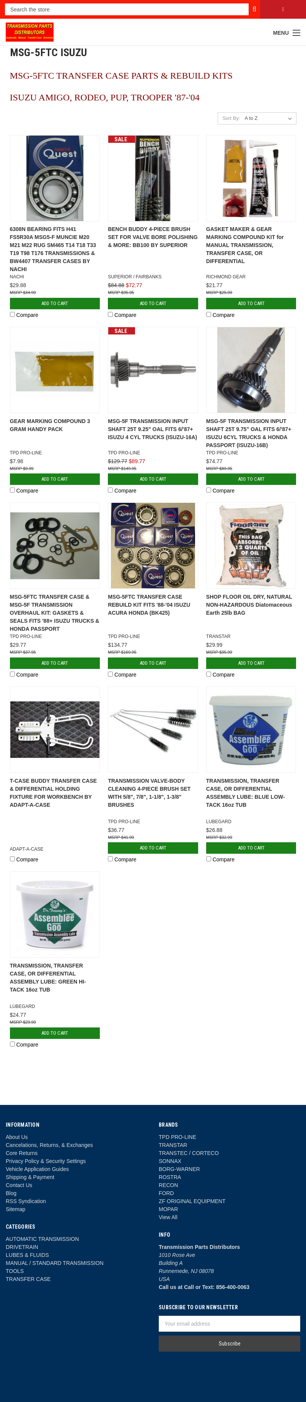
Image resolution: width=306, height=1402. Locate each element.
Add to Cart (54, 303)
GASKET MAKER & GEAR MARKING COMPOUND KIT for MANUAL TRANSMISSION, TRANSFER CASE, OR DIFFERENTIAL (245, 245)
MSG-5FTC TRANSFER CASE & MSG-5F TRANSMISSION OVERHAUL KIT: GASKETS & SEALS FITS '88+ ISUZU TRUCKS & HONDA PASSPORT (54, 613)
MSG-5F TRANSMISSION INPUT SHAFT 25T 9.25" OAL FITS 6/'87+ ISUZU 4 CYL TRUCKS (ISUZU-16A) (152, 429)
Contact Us (19, 1185)
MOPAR (168, 1209)
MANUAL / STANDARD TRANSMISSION (55, 1263)
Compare (24, 315)
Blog (11, 1193)
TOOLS (15, 1271)
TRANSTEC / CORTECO (189, 1153)
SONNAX (170, 1161)
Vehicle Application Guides (37, 1169)
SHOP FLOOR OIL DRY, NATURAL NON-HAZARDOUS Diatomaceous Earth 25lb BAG (249, 605)
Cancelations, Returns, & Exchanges (49, 1145)
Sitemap (15, 1209)
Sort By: (231, 118)
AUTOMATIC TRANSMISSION (42, 1239)
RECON (168, 1185)
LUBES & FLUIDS (27, 1255)
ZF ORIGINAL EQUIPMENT (192, 1201)
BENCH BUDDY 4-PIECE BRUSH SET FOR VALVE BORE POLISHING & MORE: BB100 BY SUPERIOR (152, 237)
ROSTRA (170, 1177)
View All (168, 1217)
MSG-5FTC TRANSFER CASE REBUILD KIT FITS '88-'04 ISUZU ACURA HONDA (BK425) (149, 605)
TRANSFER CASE (28, 1279)
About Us (17, 1137)
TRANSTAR (173, 1145)
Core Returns (21, 1153)
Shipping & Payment (30, 1177)
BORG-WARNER (179, 1169)
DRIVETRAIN (22, 1247)
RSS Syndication (26, 1201)
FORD (166, 1193)
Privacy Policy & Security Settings (46, 1161)
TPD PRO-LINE (177, 1137)
